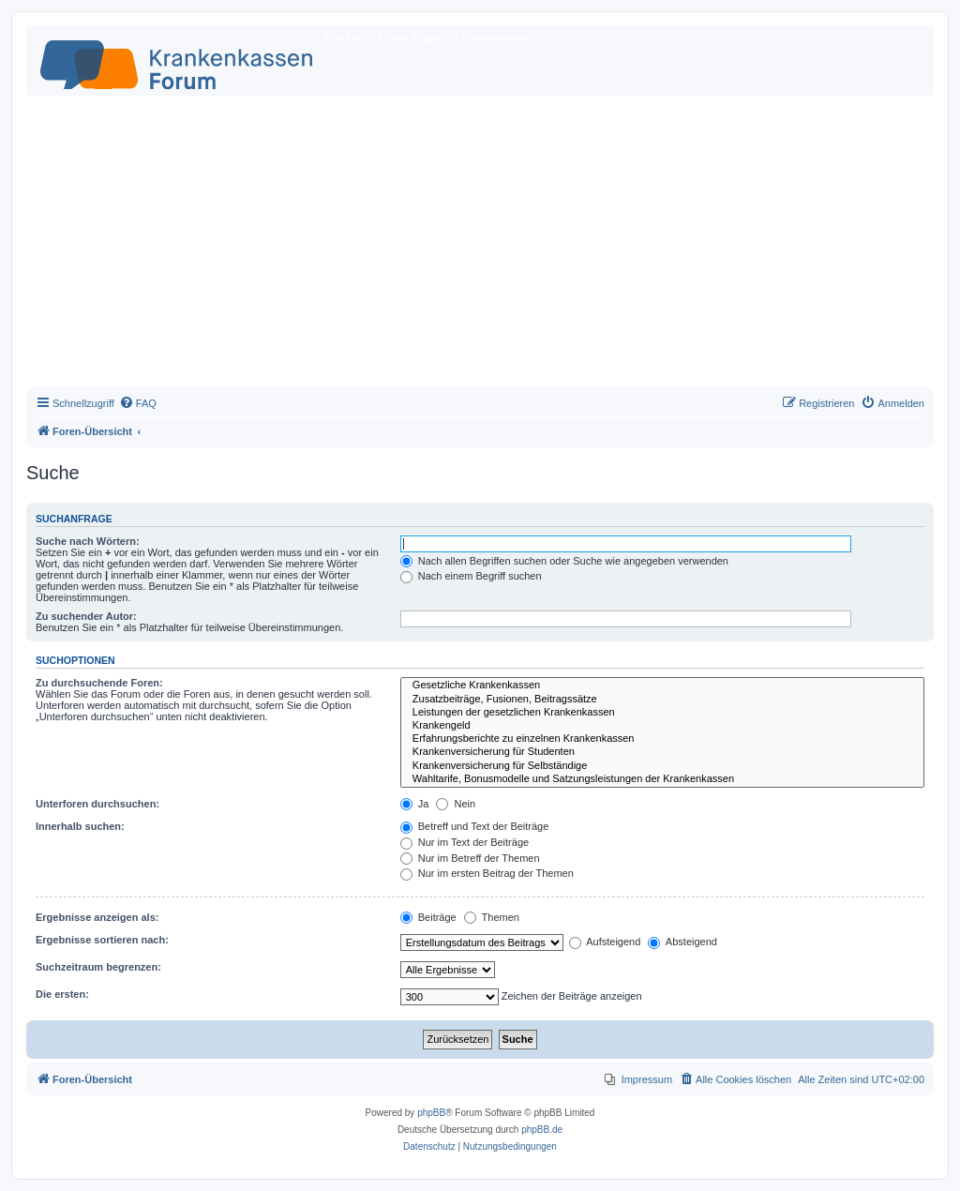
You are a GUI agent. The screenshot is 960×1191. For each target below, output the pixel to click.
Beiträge (428, 917)
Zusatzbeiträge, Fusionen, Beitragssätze (662, 699)
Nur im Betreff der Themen (470, 858)
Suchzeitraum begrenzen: (98, 966)
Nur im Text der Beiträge (464, 842)
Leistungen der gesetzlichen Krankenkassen (662, 712)
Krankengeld (662, 725)
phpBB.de (541, 1129)
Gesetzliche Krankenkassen (662, 685)
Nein (455, 803)
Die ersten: (62, 994)
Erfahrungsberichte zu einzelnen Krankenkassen (662, 739)
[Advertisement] (480, 245)
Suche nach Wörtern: (88, 541)
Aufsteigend (605, 941)
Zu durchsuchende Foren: (99, 682)
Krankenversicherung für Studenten (662, 752)
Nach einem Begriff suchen (471, 575)
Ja (414, 803)
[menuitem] (138, 403)
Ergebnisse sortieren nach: (102, 939)
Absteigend (682, 941)
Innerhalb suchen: (80, 826)
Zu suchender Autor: (86, 616)
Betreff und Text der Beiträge (474, 826)
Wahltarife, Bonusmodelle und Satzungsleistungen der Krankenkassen (662, 779)
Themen (491, 917)
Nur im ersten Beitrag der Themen (487, 873)
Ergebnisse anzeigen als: (97, 917)
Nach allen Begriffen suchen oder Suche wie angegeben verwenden (564, 560)
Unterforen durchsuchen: (97, 803)
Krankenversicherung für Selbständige (662, 766)
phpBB (431, 1113)
